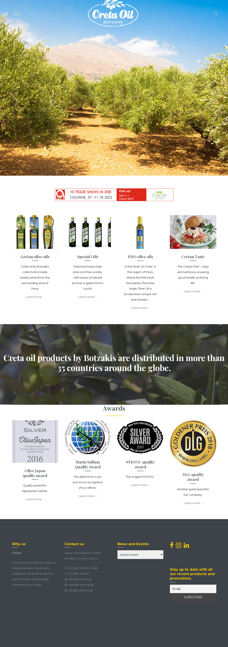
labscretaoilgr (81, 590)
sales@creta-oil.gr (81, 584)
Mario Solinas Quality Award (88, 464)
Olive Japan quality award (35, 473)
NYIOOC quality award (140, 464)
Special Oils (87, 256)
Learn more (35, 297)
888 (95, 568)
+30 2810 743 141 (78, 573)
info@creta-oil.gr (80, 579)
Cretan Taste (193, 256)
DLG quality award (193, 477)
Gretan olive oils (35, 256)
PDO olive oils (140, 256)
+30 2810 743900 (78, 568)
